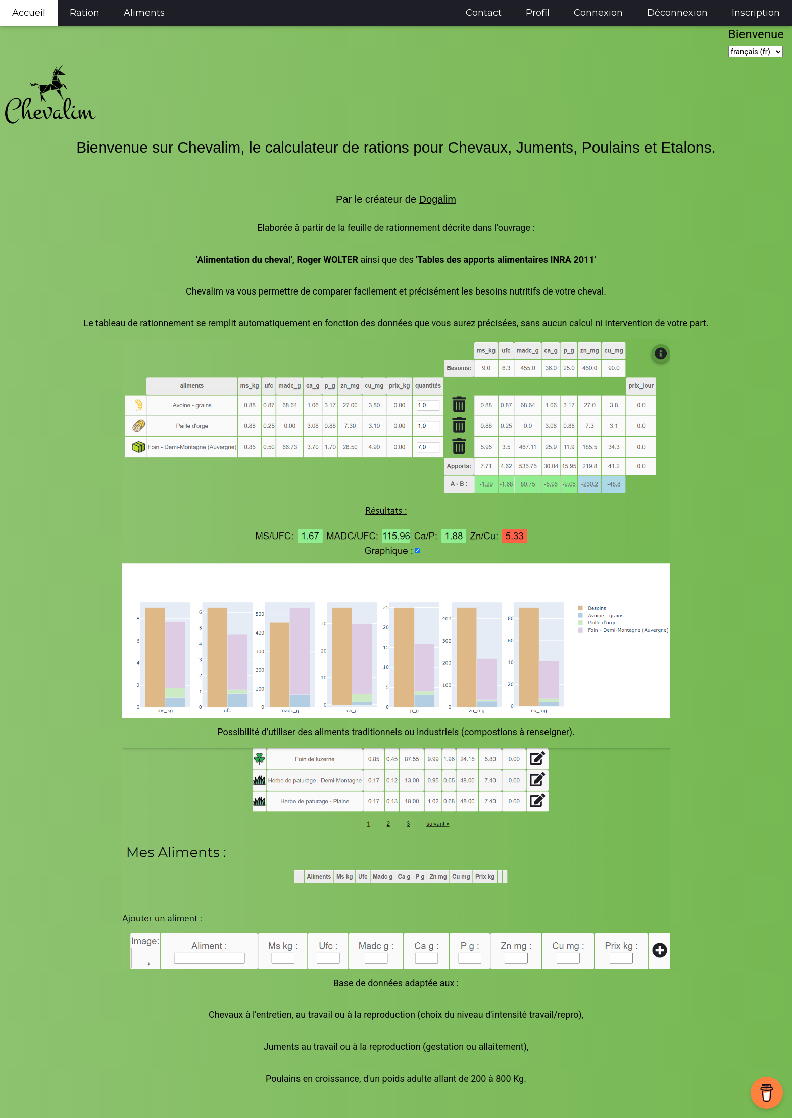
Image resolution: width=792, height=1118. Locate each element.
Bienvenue (757, 34)
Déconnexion (677, 12)
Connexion (598, 12)
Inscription (756, 12)
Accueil (28, 12)
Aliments (144, 12)
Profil (538, 12)
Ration (85, 12)
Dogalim (437, 199)
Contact (484, 12)
